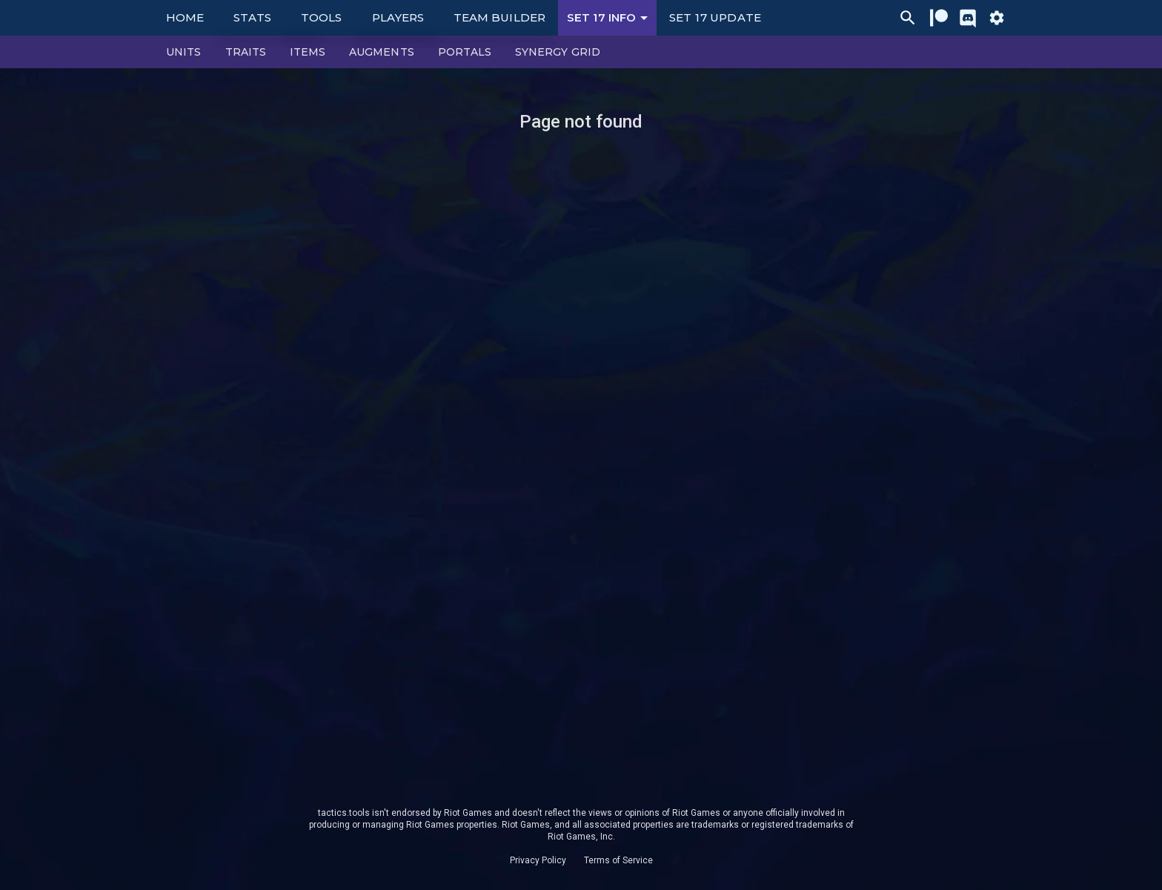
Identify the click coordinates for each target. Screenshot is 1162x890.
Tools (321, 17)
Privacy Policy (538, 860)
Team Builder (499, 17)
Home (185, 17)
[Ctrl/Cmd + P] (907, 17)
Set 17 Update (715, 17)
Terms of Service (618, 860)
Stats (252, 17)
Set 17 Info (610, 18)
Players (398, 17)
